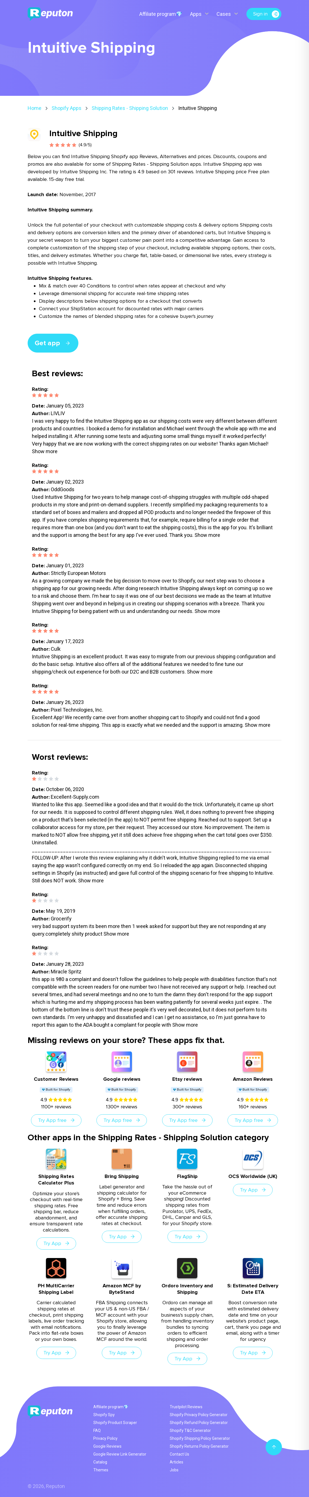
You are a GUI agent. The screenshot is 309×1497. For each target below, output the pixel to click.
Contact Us (179, 1454)
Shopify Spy (104, 1414)
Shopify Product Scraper (115, 1422)
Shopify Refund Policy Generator (199, 1422)
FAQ (97, 1430)
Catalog (100, 1462)
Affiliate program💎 (160, 14)
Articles (176, 1462)
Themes (100, 1470)
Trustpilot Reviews (186, 1407)
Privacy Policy (105, 1438)
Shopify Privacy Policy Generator (199, 1414)
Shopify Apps (66, 108)
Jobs (174, 1470)
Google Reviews (107, 1446)
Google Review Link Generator (119, 1454)
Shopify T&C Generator (190, 1430)
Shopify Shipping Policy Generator (200, 1438)
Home (34, 108)
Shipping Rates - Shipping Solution (130, 108)
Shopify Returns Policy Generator (199, 1446)
